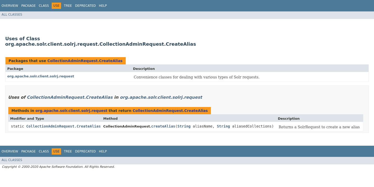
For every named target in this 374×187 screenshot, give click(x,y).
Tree (68, 6)
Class (44, 6)
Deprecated (85, 6)
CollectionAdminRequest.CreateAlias (84, 61)
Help (103, 6)
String (184, 126)
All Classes (12, 14)
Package (28, 6)
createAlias (163, 126)
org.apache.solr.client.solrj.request (40, 76)
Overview (10, 6)
